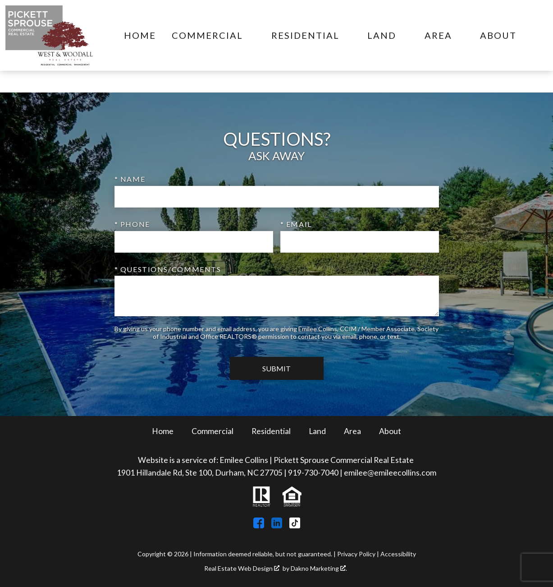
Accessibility (398, 554)
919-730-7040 (313, 472)
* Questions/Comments (167, 269)
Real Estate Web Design (241, 568)
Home (140, 36)
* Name (130, 179)
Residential (271, 431)
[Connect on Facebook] (258, 525)
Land (317, 431)
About (390, 431)
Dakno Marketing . (319, 568)
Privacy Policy (356, 554)
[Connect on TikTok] (294, 525)
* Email (296, 224)
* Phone (132, 224)
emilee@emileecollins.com (390, 472)
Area (352, 431)
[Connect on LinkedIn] (276, 525)
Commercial (212, 431)
